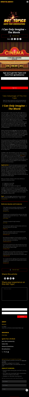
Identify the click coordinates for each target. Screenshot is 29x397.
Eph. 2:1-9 (22, 155)
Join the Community (8, 341)
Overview (4, 335)
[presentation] (15, 83)
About (4, 322)
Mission (4, 324)
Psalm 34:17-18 (6, 255)
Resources (5, 332)
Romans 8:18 (6, 262)
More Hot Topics (14, 36)
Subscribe (5, 344)
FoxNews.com (4, 199)
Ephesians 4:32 (6, 234)
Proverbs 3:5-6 (6, 248)
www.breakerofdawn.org (17, 328)
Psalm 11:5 (5, 228)
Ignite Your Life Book (8, 339)
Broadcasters (6, 349)
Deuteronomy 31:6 (7, 241)
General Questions (8, 346)
